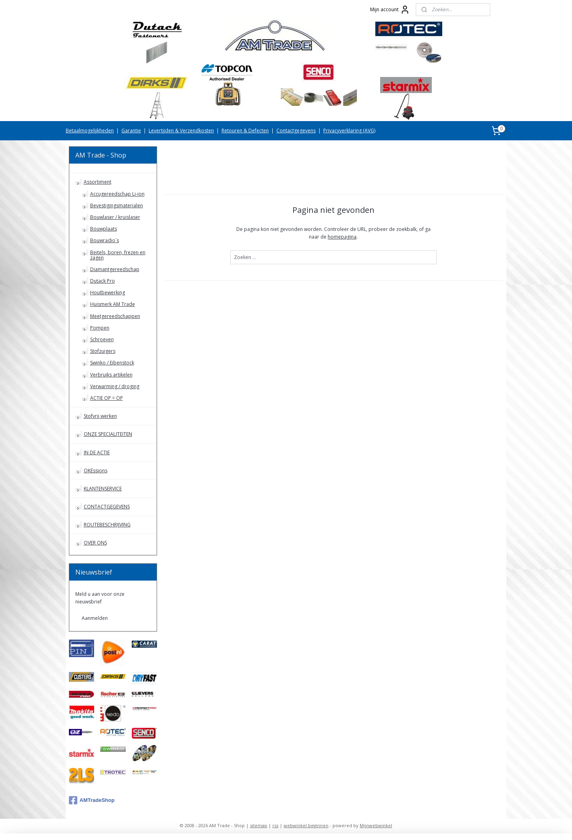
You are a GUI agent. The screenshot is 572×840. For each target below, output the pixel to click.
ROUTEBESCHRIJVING (107, 524)
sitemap (258, 825)
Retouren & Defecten (245, 130)
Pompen (99, 327)
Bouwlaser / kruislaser (115, 217)
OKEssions (95, 470)
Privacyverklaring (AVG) (349, 130)
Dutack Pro (102, 280)
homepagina (342, 236)
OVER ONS (95, 542)
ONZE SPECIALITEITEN (108, 434)
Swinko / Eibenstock (112, 362)
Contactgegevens (296, 130)
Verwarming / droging (114, 386)
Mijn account (390, 9)
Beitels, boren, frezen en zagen (117, 255)
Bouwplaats (103, 228)
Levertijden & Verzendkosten (181, 130)
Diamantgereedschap (114, 269)
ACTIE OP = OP (106, 398)
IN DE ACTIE (97, 452)
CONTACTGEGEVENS (107, 506)
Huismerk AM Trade (112, 304)
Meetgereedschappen (115, 316)
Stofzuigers (102, 351)
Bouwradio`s (104, 240)
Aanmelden (95, 618)
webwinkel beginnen (306, 825)
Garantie (131, 130)
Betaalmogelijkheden (90, 130)
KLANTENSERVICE (103, 488)
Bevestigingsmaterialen (116, 205)
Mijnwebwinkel (376, 825)
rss (275, 825)
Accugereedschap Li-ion (117, 193)
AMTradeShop (92, 800)
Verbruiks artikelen (111, 374)
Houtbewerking (107, 292)
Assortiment (97, 181)
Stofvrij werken (100, 416)
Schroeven (102, 339)
